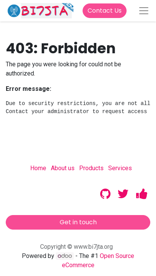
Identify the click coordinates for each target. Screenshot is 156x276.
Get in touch (78, 222)
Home (38, 168)
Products (91, 168)
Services (120, 168)
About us (63, 168)
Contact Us (105, 10)
